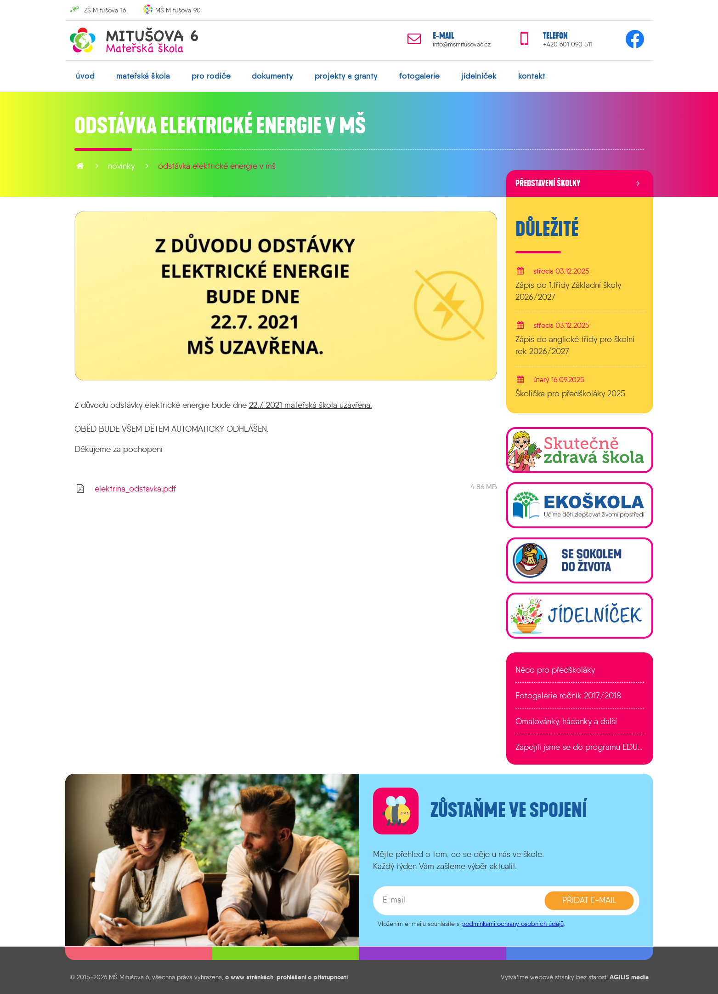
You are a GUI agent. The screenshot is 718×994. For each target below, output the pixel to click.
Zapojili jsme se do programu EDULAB (579, 747)
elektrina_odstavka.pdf (135, 489)
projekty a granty (346, 76)
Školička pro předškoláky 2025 (570, 393)
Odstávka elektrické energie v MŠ (217, 166)
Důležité (547, 229)
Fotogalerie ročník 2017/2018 (568, 696)
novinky (121, 166)
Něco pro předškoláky (555, 670)
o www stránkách (249, 977)
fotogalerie (419, 76)
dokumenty (272, 76)
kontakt (531, 76)
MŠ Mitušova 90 (178, 10)
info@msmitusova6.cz (462, 44)
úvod (85, 76)
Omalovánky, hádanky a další (566, 721)
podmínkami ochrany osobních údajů (512, 924)
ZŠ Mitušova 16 (105, 10)
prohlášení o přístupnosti (312, 977)
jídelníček (479, 76)
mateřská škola (143, 76)
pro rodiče (211, 76)
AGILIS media (629, 977)
